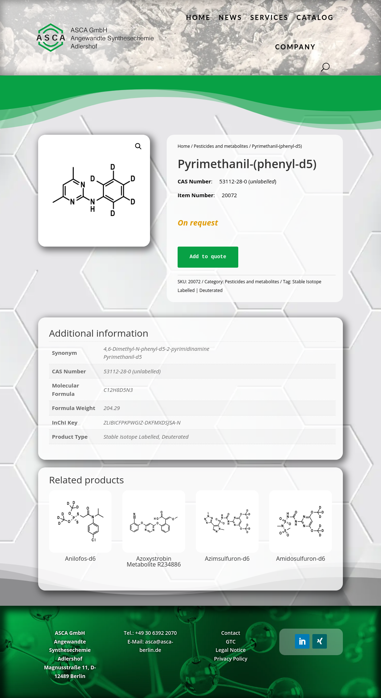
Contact (230, 632)
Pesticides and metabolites (221, 146)
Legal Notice (231, 649)
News (230, 17)
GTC (231, 641)
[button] (138, 146)
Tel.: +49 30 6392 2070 (150, 632)
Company (295, 47)
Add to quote (208, 257)
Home (198, 17)
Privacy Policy (230, 658)
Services (269, 17)
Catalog (315, 17)
